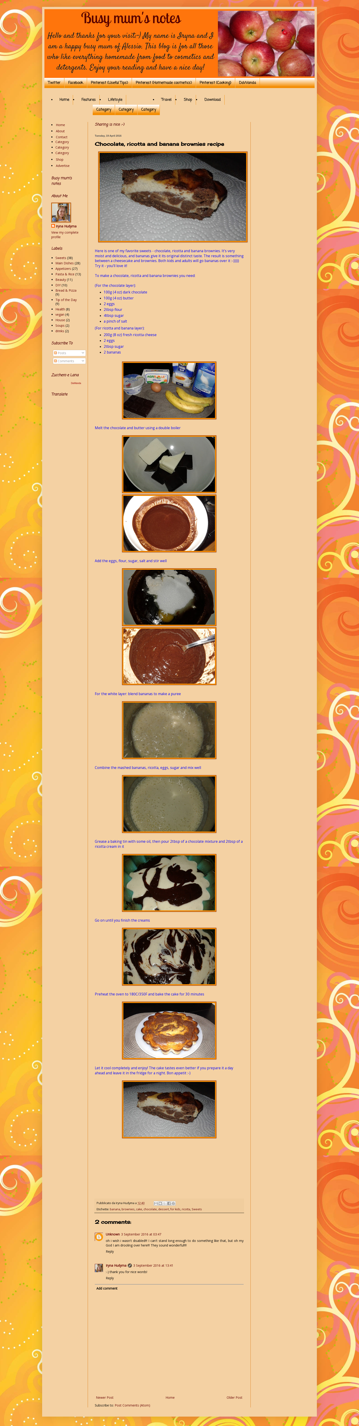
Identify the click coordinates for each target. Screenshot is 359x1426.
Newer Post (105, 1397)
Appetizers (63, 268)
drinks (59, 331)
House (60, 320)
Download (212, 100)
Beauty (60, 279)
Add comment (106, 1288)
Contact (62, 137)
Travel (166, 100)
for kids (175, 1209)
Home (64, 100)
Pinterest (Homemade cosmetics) (164, 83)
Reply (110, 1251)
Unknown (113, 1234)
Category (103, 110)
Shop (188, 100)
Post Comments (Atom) (132, 1405)
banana (115, 1209)
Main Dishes (64, 263)
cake (139, 1209)
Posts (60, 353)
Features (89, 100)
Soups (60, 325)
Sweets (197, 1209)
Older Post (234, 1397)
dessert (163, 1209)
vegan (59, 314)
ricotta (186, 1209)
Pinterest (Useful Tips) (109, 83)
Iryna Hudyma (116, 1265)
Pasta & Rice (64, 274)
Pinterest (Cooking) (215, 83)
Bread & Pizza (65, 290)
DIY (58, 285)
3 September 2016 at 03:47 (141, 1234)
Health (60, 309)
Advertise (63, 165)
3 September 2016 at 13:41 (153, 1265)
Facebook (75, 83)
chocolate (150, 1209)
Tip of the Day (66, 300)
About (60, 131)
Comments (64, 361)
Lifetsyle (115, 100)
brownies (128, 1209)
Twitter (54, 83)
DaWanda (247, 83)
